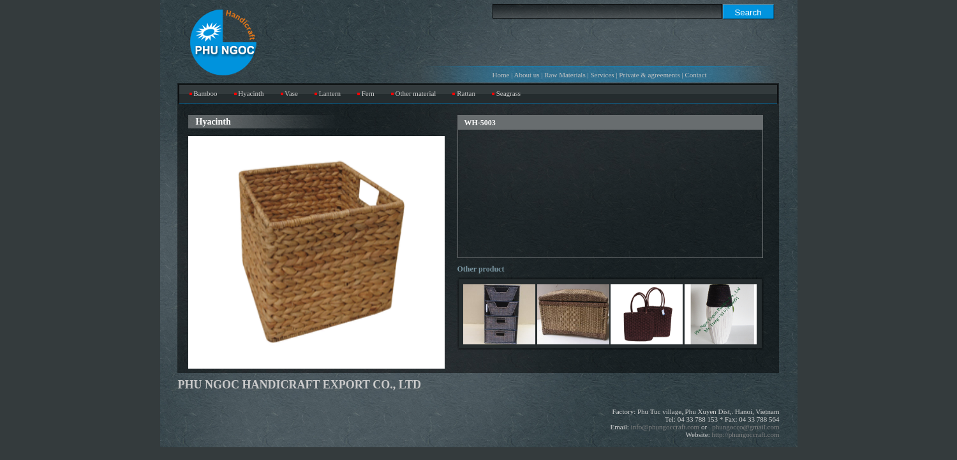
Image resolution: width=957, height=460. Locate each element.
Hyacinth (250, 93)
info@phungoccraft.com (665, 427)
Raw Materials (564, 75)
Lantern (330, 93)
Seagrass (508, 93)
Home (501, 75)
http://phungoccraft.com (746, 434)
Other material (416, 93)
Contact (695, 75)
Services (602, 75)
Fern (368, 93)
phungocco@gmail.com (745, 427)
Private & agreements (649, 75)
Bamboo (205, 93)
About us (527, 75)
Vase (291, 93)
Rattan (466, 93)
